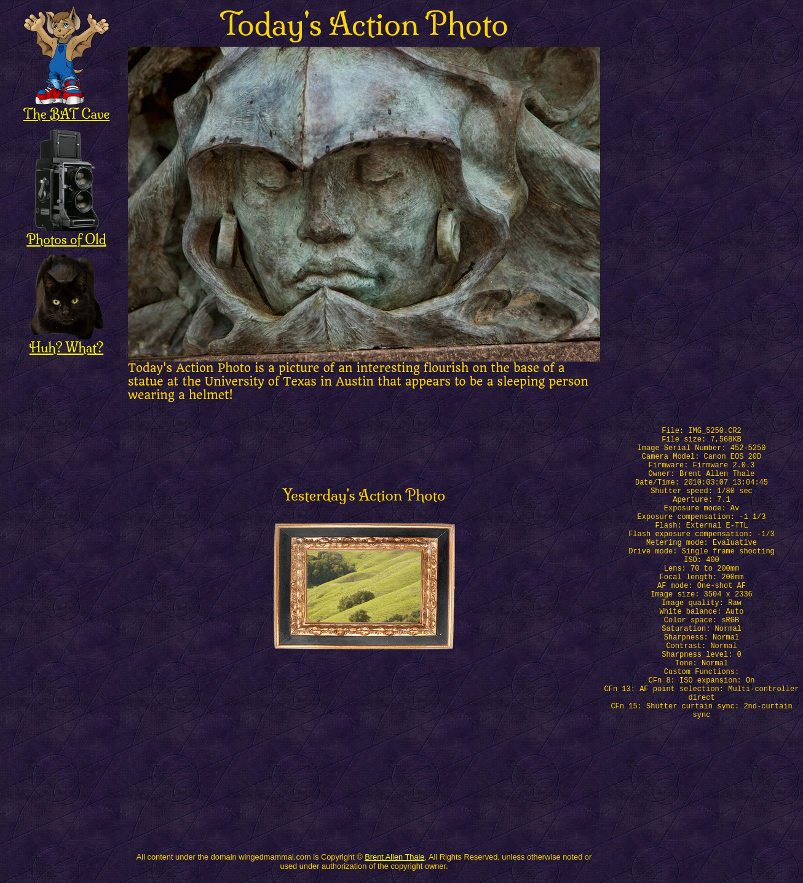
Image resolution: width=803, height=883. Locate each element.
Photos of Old (66, 232)
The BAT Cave (66, 107)
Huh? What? (67, 341)
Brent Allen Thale (394, 856)
